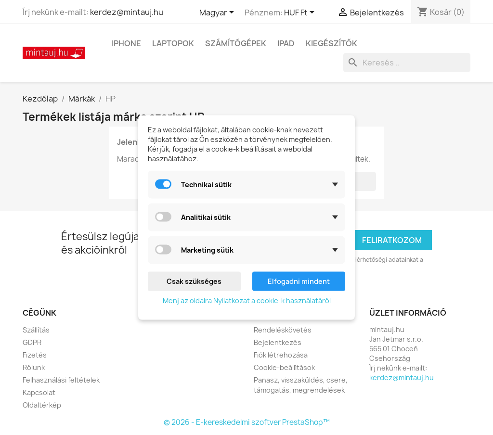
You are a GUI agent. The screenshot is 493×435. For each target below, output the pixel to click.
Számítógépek (235, 43)
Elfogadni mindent (299, 281)
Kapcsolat (39, 392)
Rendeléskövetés (282, 329)
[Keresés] (406, 62)
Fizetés (35, 354)
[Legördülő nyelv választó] (218, 13)
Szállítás (36, 329)
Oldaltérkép (42, 404)
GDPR (32, 342)
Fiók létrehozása (281, 354)
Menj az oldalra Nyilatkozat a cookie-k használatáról (247, 300)
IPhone (126, 43)
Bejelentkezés (277, 342)
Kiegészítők (331, 43)
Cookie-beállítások (284, 367)
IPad (286, 43)
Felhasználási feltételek (61, 379)
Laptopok (173, 43)
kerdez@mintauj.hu (126, 12)
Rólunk (34, 367)
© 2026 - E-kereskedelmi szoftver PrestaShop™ (247, 422)
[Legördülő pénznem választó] (301, 13)
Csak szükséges (194, 281)
